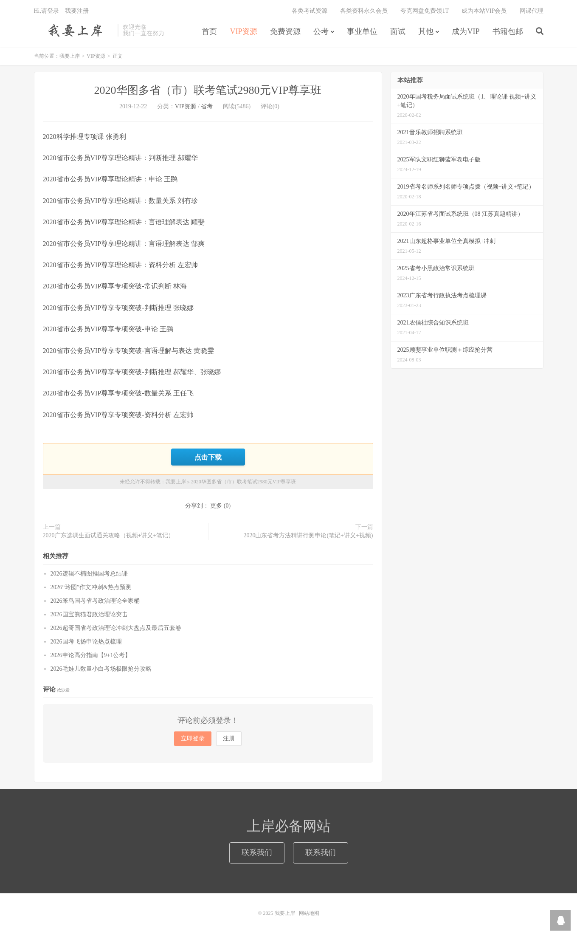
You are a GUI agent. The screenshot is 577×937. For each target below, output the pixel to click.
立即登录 (193, 738)
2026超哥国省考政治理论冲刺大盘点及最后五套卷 (116, 628)
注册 (229, 738)
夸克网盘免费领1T (424, 11)
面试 (397, 31)
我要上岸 (73, 30)
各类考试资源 (309, 11)
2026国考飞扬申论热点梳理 (86, 641)
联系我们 (257, 852)
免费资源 (285, 31)
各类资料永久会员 (364, 11)
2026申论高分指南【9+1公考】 (91, 655)
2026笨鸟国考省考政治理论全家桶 (95, 601)
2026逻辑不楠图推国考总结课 (89, 573)
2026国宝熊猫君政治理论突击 (89, 614)
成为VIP (465, 31)
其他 (425, 31)
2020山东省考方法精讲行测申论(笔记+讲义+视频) (308, 535)
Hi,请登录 (46, 11)
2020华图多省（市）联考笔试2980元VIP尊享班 (208, 90)
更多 (216, 505)
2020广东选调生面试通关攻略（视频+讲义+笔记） (109, 535)
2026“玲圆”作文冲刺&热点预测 (91, 587)
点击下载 (208, 457)
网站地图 (309, 913)
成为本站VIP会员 (484, 11)
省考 (207, 106)
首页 (209, 31)
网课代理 (531, 11)
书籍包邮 (508, 31)
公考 (321, 31)
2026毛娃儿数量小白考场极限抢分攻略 (101, 669)
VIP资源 (243, 31)
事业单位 (362, 31)
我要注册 (77, 11)
